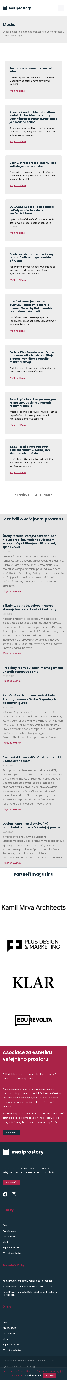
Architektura (9, 1231)
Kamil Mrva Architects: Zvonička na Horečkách (27, 1280)
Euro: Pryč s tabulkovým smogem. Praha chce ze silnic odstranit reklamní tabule (33, 402)
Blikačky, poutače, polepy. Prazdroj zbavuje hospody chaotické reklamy (29, 607)
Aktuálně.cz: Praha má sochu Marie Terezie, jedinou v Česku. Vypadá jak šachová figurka (29, 699)
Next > (48, 495)
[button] (61, 8)
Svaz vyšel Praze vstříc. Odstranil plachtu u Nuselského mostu (33, 759)
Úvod (5, 1225)
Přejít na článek (18, 90)
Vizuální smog (10, 1236)
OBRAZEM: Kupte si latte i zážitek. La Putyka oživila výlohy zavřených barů (32, 210)
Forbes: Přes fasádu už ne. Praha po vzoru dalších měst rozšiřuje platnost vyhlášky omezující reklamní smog (32, 357)
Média (6, 1242)
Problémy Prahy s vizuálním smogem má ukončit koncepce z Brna (33, 669)
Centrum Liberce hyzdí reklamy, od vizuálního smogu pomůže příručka (32, 257)
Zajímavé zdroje (11, 1247)
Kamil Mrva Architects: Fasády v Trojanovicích (27, 1286)
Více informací (33, 1375)
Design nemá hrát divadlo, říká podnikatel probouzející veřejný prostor (32, 825)
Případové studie (12, 1253)
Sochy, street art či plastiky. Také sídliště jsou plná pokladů (33, 164)
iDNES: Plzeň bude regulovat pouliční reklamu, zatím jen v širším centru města (30, 450)
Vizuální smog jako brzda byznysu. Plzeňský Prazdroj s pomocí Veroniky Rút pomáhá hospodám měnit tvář (31, 306)
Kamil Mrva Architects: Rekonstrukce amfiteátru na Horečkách (30, 1293)
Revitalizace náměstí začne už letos (31, 69)
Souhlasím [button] (49, 1375)
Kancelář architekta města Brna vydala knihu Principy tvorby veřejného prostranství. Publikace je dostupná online (33, 117)
